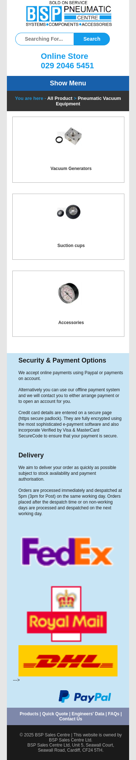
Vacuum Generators (70, 168)
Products (29, 713)
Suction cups (71, 245)
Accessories (71, 322)
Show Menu (68, 83)
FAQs (113, 713)
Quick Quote (55, 713)
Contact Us (70, 718)
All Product (59, 98)
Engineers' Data (88, 713)
